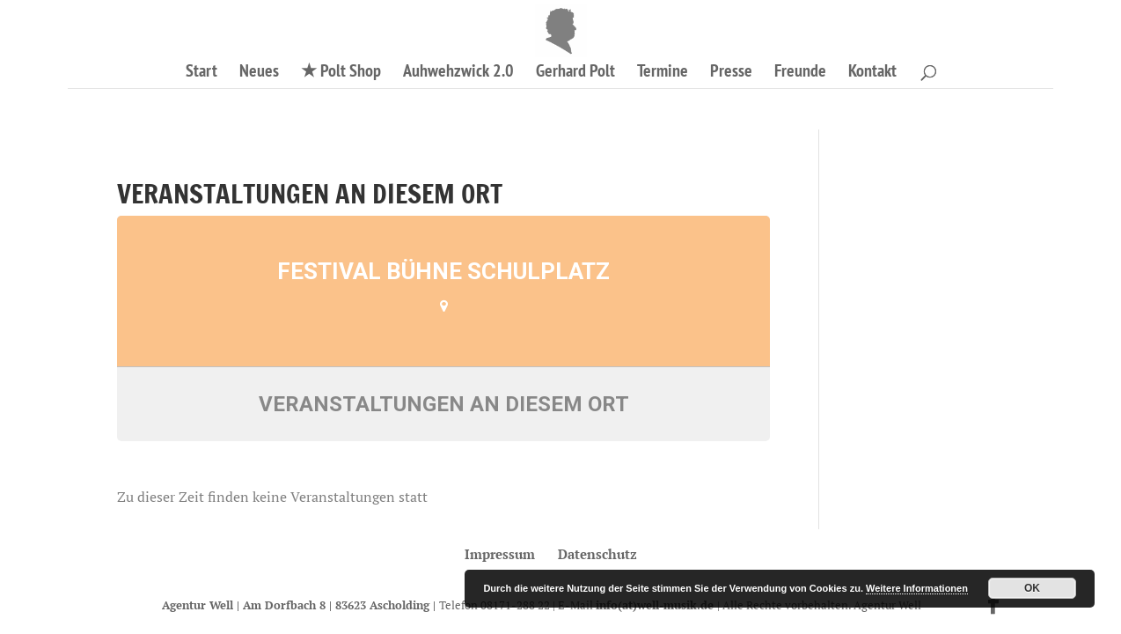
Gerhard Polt (575, 73)
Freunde (800, 73)
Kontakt (872, 73)
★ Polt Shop (341, 73)
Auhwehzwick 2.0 (458, 73)
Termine (662, 73)
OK (1032, 588)
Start (201, 73)
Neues (259, 73)
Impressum (500, 554)
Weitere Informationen (917, 588)
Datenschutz (597, 554)
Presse (731, 73)
